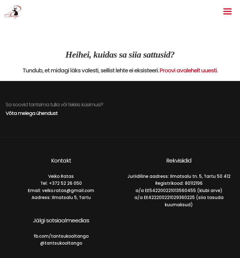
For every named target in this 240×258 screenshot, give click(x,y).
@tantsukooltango (61, 243)
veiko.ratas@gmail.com (68, 190)
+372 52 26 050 (65, 183)
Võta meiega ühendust (32, 113)
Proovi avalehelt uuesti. (189, 70)
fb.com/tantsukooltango (61, 236)
